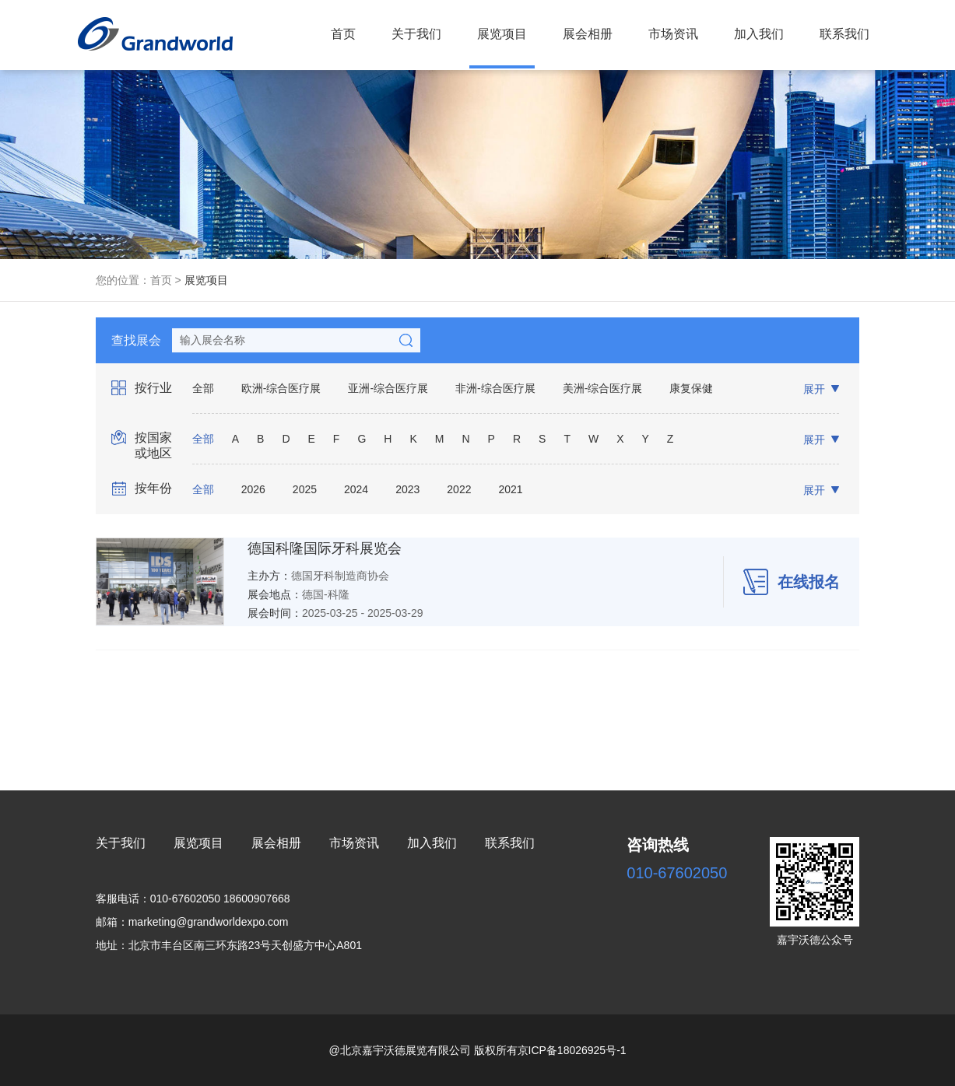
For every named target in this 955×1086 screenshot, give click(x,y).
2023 (407, 489)
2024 (356, 489)
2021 (510, 489)
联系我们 (844, 33)
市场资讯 (673, 33)
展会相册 (588, 33)
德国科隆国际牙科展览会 (325, 548)
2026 (253, 489)
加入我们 (759, 33)
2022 (459, 489)
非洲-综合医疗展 (495, 388)
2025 (305, 489)
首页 (343, 33)
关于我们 (416, 33)
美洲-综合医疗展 (603, 388)
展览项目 (502, 33)
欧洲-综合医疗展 (281, 388)
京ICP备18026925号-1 (572, 1050)
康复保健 (691, 388)
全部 (203, 388)
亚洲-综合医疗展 (388, 388)
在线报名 (791, 582)
